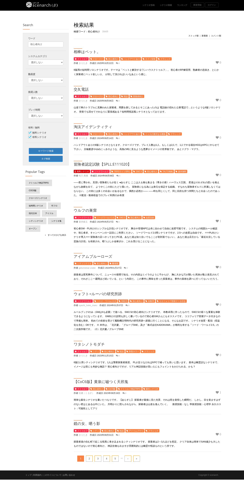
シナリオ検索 (166, 5)
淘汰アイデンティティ (93, 126)
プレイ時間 (34, 109)
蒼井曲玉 (83, 221)
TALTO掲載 (167, 171)
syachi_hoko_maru (88, 305)
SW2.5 (139, 171)
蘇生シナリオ (152, 389)
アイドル (49, 213)
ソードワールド (101, 171)
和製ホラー (134, 351)
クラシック (165, 59)
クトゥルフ (82, 59)
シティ (96, 351)
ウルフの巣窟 (85, 210)
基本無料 (182, 171)
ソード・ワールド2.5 (106, 301)
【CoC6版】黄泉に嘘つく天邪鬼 (101, 381)
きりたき (83, 63)
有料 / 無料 (34, 127)
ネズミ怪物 (150, 59)
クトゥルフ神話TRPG (130, 389)
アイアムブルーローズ (93, 256)
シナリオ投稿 (149, 5)
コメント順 (216, 36)
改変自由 (150, 217)
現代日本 (33, 213)
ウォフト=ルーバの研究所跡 (98, 293)
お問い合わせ (69, 475)
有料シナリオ (83, 171)
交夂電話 (81, 89)
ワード (31, 38)
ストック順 (193, 36)
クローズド (98, 59)
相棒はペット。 (87, 51)
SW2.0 (122, 217)
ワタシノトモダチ (89, 344)
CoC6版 (112, 389)
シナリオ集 (56, 221)
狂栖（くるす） (86, 393)
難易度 (31, 74)
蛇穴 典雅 (83, 175)
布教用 (151, 301)
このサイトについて (52, 475)
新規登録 (197, 5)
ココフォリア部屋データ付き (172, 301)
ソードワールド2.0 (105, 217)
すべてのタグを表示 (56, 235)
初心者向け (113, 59)
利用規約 (37, 475)
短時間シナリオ (36, 206)
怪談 (126, 96)
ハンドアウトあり (132, 59)
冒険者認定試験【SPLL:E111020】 (102, 164)
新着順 (205, 36)
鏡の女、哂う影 (87, 423)
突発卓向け (138, 96)
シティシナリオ (84, 263)
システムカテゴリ (37, 56)
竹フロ (54, 206)
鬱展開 (115, 263)
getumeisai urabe (87, 268)
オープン (33, 228)
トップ (28, 475)
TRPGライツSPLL (122, 171)
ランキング (182, 5)
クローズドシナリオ (38, 198)
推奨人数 (33, 92)
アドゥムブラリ (136, 431)
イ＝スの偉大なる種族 (155, 134)
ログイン (212, 5)
